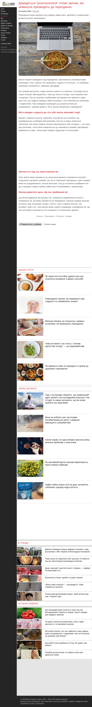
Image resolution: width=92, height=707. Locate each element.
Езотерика (4, 14)
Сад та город (5, 33)
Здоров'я (35, 11)
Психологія (5, 28)
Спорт (3, 35)
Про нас (4, 47)
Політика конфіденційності (11, 52)
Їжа (2, 18)
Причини (60, 216)
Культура (4, 21)
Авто (2, 9)
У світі (3, 40)
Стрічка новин (49, 224)
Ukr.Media (54, 86)
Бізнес (3, 11)
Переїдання (50, 216)
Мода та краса (6, 23)
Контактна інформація (9, 49)
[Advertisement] (54, 151)
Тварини (4, 37)
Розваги (3, 30)
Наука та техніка (7, 25)
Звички (40, 216)
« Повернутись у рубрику (30, 224)
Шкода (69, 216)
